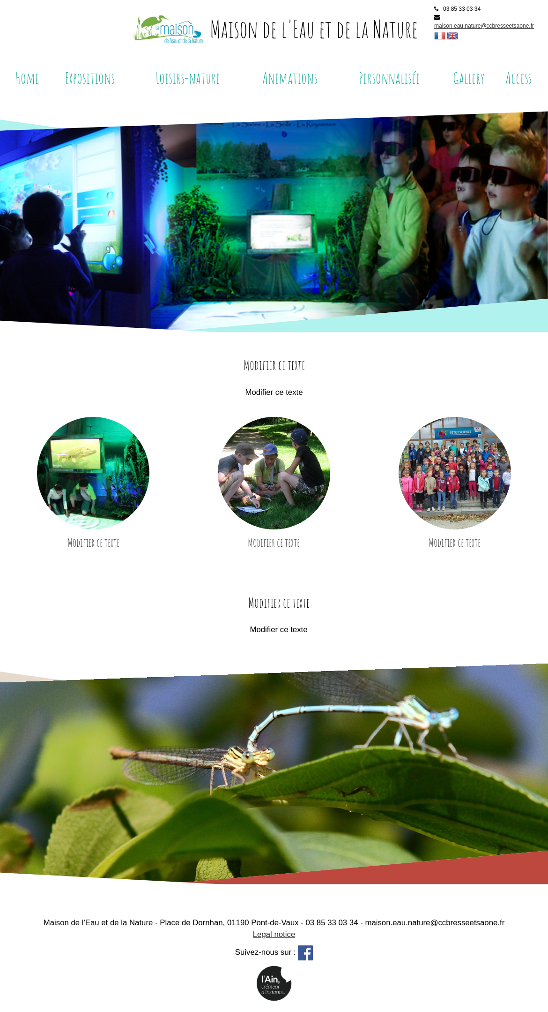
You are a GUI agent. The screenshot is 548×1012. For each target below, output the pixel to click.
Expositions (90, 78)
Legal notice (274, 934)
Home (27, 78)
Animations (290, 78)
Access (518, 78)
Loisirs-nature (188, 78)
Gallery (469, 78)
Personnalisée (389, 78)
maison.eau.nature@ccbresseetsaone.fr (484, 26)
